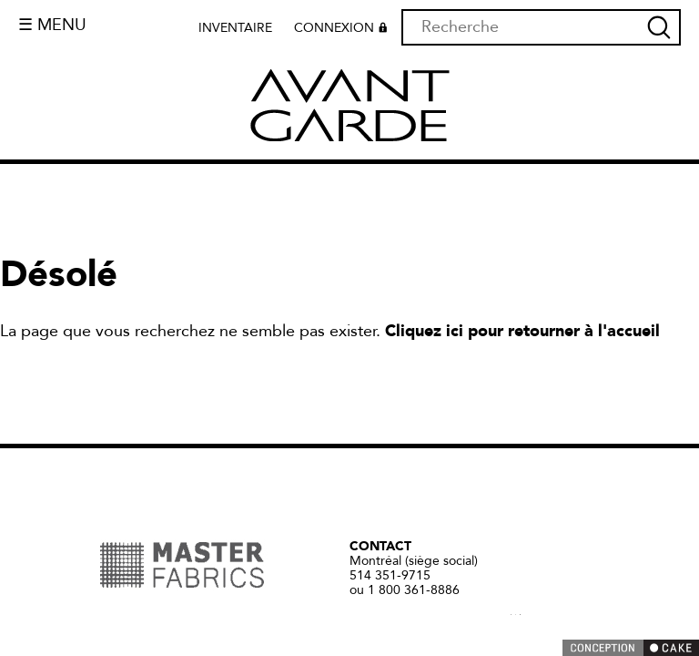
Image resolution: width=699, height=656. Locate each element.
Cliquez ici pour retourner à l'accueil (522, 331)
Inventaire (235, 28)
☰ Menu (52, 25)
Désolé (58, 275)
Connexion (343, 30)
